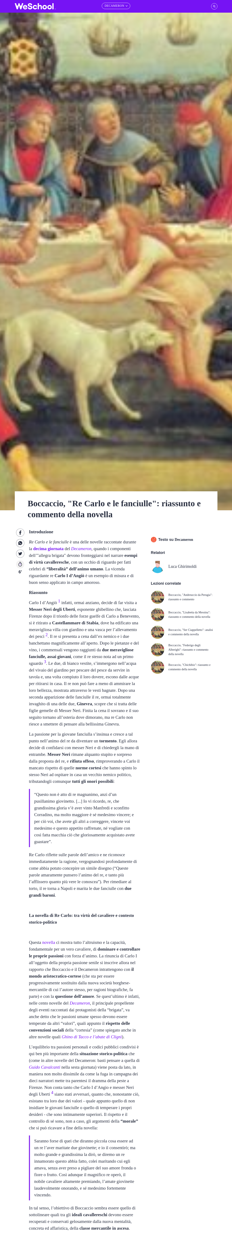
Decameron (81, 548)
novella (48, 942)
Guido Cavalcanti (44, 1067)
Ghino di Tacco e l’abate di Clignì (92, 1036)
